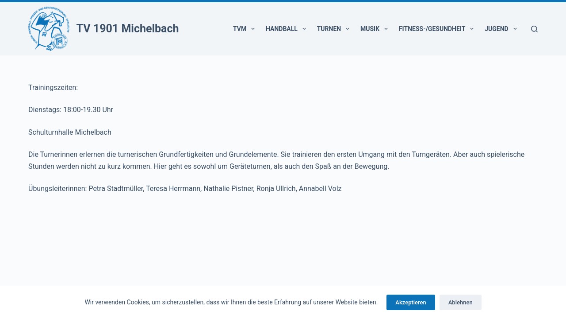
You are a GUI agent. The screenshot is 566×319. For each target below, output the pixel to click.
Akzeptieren (410, 302)
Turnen (335, 28)
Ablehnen (460, 302)
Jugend (502, 28)
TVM (245, 28)
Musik (375, 28)
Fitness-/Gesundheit (438, 28)
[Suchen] (534, 29)
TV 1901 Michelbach (127, 28)
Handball (288, 28)
